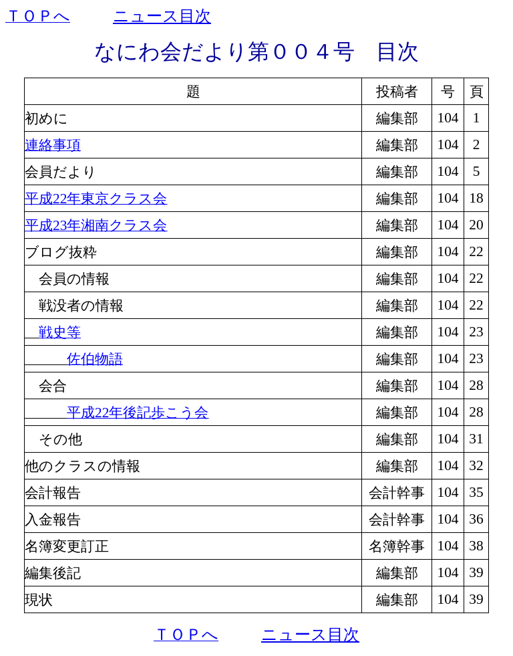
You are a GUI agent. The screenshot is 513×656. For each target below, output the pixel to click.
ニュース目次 (162, 16)
